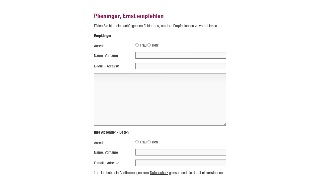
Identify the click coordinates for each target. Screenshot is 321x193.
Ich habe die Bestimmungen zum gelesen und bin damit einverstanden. (162, 172)
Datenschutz (159, 172)
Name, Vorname (106, 55)
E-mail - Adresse (106, 163)
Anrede (99, 46)
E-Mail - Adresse (106, 66)
